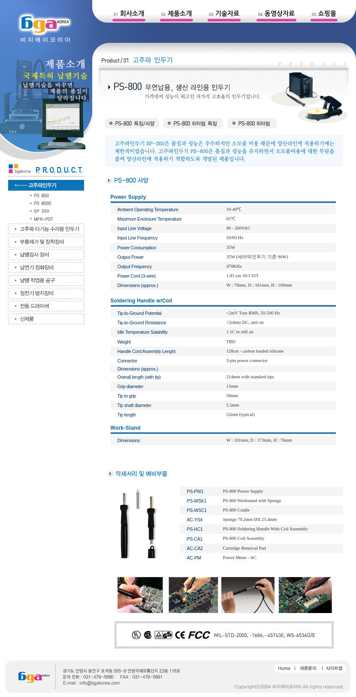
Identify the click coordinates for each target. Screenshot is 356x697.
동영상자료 (280, 13)
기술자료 (227, 13)
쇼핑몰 (327, 13)
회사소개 (132, 13)
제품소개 (180, 13)
